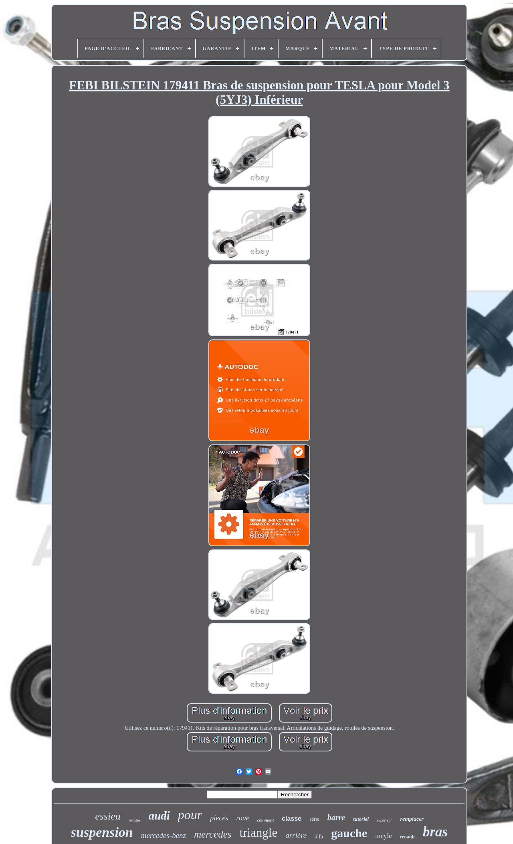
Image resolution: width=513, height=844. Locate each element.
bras (435, 832)
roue (242, 818)
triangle (258, 833)
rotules (135, 820)
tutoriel (361, 819)
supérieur (384, 820)
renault (407, 837)
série (314, 819)
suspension (102, 832)
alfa (319, 837)
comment (265, 820)
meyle (383, 836)
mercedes (212, 834)
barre (336, 817)
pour (190, 815)
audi (159, 815)
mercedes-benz (163, 835)
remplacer (411, 819)
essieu (108, 816)
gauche (349, 833)
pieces (219, 818)
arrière (296, 835)
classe (291, 818)
